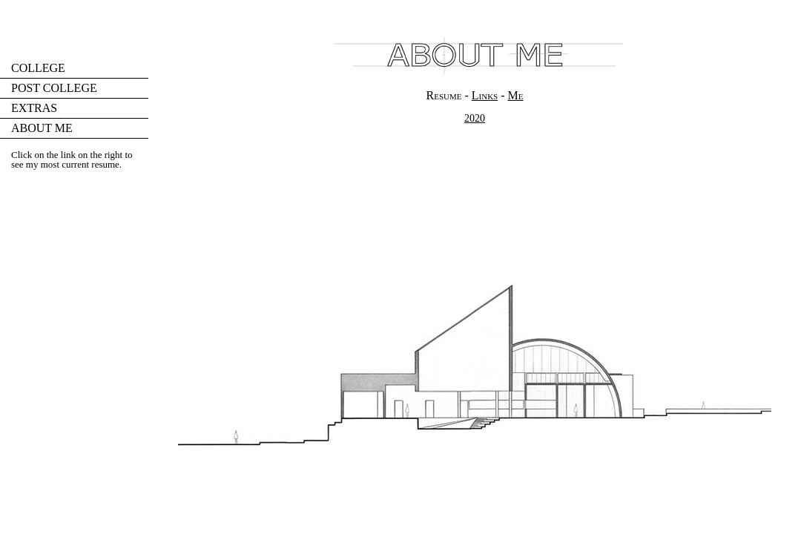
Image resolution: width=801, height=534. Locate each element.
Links (485, 95)
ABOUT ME (42, 128)
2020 (474, 118)
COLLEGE (38, 68)
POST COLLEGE (54, 88)
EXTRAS (34, 108)
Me (516, 95)
